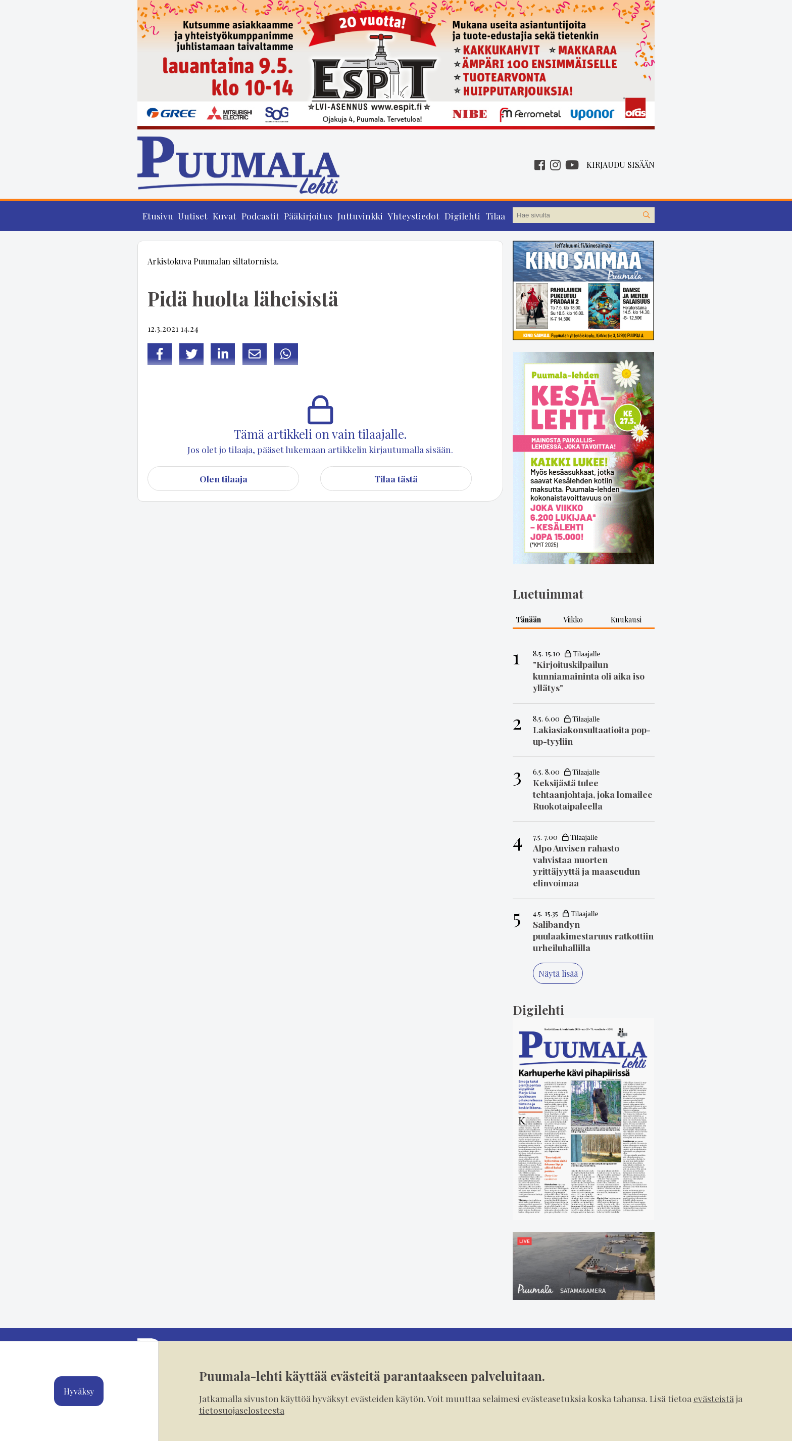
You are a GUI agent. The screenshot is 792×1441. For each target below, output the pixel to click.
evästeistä (714, 1398)
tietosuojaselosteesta (241, 1410)
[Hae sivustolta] (646, 215)
